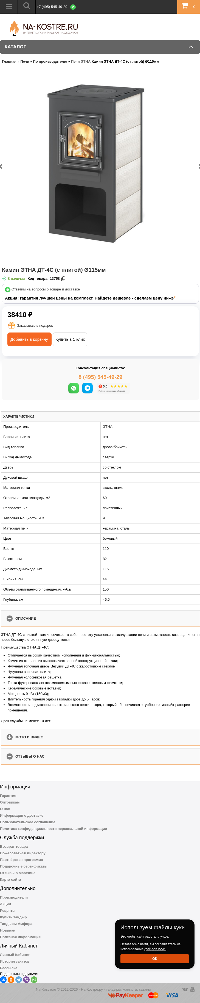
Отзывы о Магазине (17, 873)
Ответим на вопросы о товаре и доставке (46, 289)
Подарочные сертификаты (23, 866)
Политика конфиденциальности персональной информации (53, 829)
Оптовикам (9, 802)
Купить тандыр (13, 917)
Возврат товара (14, 846)
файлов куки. (155, 949)
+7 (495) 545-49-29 (52, 7)
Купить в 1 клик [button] (70, 339)
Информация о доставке (21, 815)
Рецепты (7, 910)
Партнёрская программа (21, 860)
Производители (14, 897)
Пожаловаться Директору (23, 853)
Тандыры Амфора (16, 924)
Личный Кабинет (15, 955)
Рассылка (8, 968)
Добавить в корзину (29, 339)
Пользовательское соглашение (27, 822)
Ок (154, 959)
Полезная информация (20, 937)
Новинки (7, 930)
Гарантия (8, 796)
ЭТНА (107, 427)
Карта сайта (10, 879)
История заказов (14, 961)
